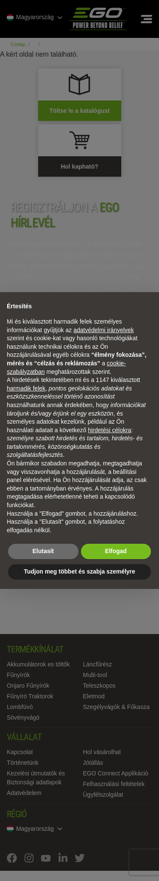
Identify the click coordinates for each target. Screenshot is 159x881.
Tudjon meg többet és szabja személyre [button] (79, 571)
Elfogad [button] (116, 551)
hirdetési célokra (109, 430)
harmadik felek (26, 388)
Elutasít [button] (43, 551)
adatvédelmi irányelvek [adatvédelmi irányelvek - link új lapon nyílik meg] (103, 330)
